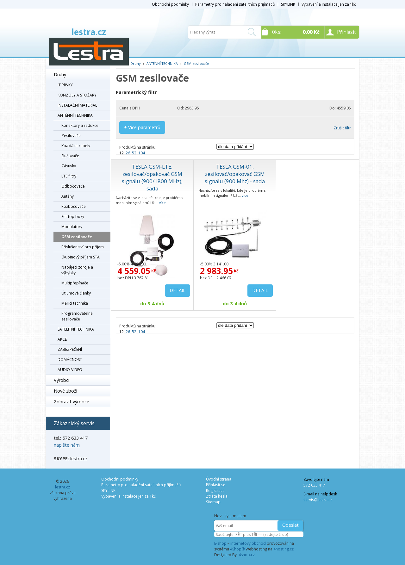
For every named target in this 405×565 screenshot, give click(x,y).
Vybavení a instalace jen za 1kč (329, 4)
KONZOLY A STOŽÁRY (77, 95)
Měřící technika (74, 303)
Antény (67, 196)
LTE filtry (68, 176)
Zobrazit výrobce (71, 402)
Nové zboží (65, 391)
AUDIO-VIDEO (70, 369)
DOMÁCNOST (70, 359)
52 (134, 153)
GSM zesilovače (76, 236)
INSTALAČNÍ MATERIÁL (77, 105)
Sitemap (213, 502)
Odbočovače (73, 186)
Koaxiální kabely (75, 145)
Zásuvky (68, 166)
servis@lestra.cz (317, 499)
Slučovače (70, 155)
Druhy (60, 74)
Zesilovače (71, 135)
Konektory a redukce (79, 125)
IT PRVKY (65, 85)
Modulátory (71, 226)
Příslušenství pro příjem (82, 247)
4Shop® (237, 549)
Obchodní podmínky (170, 4)
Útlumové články (76, 293)
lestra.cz (89, 32)
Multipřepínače (74, 283)
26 (128, 153)
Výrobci (61, 380)
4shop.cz (247, 554)
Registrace (215, 490)
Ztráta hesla (216, 496)
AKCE (62, 339)
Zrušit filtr (342, 128)
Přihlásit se (215, 484)
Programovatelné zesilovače (77, 316)
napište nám (67, 445)
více (162, 202)
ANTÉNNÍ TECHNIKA (75, 115)
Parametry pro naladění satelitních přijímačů (235, 4)
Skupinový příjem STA (80, 257)
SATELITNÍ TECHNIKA (76, 329)
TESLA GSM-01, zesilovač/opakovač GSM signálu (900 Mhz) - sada (235, 174)
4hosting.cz (283, 549)
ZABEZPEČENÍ (70, 349)
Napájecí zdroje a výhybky (77, 270)
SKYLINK (288, 4)
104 (141, 153)
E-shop (220, 543)
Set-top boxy (72, 216)
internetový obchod (248, 543)
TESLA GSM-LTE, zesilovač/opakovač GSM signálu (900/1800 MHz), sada (152, 177)
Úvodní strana (218, 479)
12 (121, 153)
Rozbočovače (73, 206)
